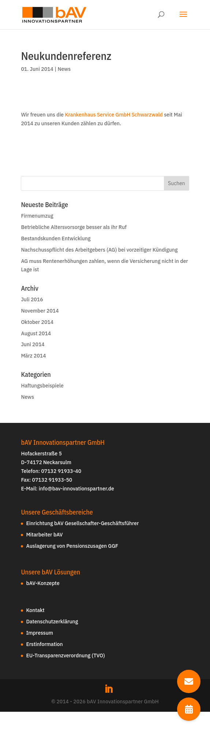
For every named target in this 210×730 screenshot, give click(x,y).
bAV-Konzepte (42, 583)
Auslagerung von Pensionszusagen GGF (72, 546)
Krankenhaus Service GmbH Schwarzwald (113, 114)
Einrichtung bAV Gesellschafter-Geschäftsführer (82, 523)
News (64, 69)
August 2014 (36, 333)
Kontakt (35, 610)
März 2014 (33, 355)
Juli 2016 (32, 299)
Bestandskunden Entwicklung (55, 238)
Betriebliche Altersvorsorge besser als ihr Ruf (74, 227)
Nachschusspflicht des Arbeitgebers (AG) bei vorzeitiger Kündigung (99, 249)
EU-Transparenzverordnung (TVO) (65, 655)
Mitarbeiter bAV (44, 534)
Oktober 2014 (37, 322)
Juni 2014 (32, 344)
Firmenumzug (37, 216)
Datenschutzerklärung (52, 621)
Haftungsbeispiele (42, 385)
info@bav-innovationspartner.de (76, 488)
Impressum (39, 633)
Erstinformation (44, 644)
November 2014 (40, 310)
